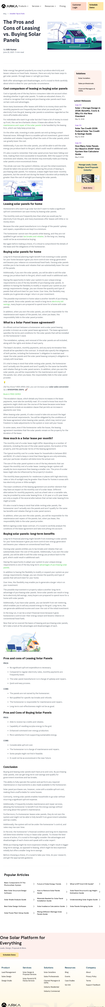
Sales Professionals (51, 976)
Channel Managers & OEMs (52, 982)
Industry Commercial (52, 991)
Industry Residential (51, 987)
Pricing (63, 6)
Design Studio (7, 981)
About (88, 972)
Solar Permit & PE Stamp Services (29, 979)
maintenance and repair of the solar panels (22, 125)
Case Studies (70, 981)
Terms (88, 981)
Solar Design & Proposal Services (29, 973)
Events (67, 976)
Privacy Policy (91, 976)
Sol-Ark (68, 985)
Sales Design (6, 976)
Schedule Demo (93, 6)
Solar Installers (50, 972)
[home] (10, 6)
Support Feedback (93, 985)
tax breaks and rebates (33, 236)
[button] (23, 6)
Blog (66, 972)
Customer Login (76, 6)
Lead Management (9, 972)
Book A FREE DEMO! (12, 394)
